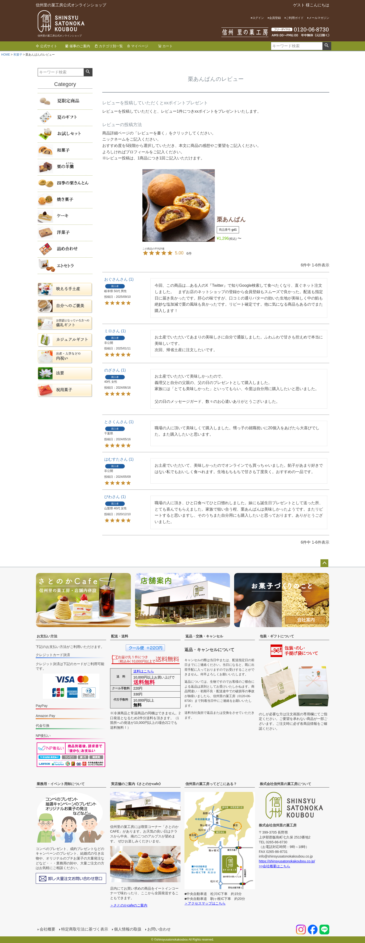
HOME (5, 54)
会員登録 (275, 18)
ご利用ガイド (295, 18)
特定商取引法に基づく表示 (84, 929)
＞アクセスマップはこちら (205, 903)
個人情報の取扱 (127, 929)
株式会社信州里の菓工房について (285, 784)
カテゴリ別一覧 (108, 46)
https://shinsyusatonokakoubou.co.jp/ (287, 861)
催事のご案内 (77, 46)
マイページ (137, 46)
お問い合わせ (159, 929)
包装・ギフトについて (277, 636)
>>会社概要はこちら (274, 866)
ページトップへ (324, 563)
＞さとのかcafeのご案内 (128, 905)
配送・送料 (119, 636)
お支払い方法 (47, 636)
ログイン (258, 18)
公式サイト (46, 46)
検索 (326, 46)
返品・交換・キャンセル (204, 636)
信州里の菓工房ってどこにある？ (211, 784)
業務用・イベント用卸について (61, 784)
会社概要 (47, 929)
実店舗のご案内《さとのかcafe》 (136, 784)
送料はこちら (143, 671)
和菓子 (17, 54)
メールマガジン (319, 18)
